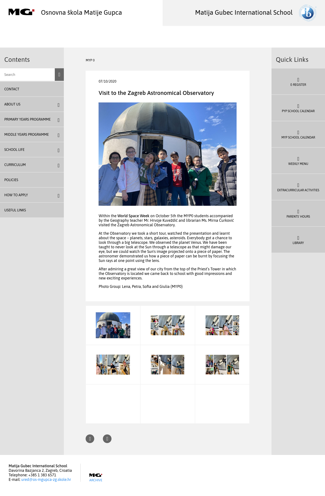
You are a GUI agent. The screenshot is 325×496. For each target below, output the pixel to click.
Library (298, 240)
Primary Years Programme (27, 119)
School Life (14, 150)
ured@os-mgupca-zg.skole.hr (46, 479)
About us (12, 104)
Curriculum (15, 165)
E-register (298, 81)
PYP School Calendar (298, 108)
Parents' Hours (298, 213)
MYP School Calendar (298, 134)
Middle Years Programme (26, 134)
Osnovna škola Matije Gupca (65, 12)
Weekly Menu (298, 161)
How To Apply (16, 195)
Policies (11, 180)
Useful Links (15, 210)
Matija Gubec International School (255, 12)
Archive (95, 478)
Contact (11, 89)
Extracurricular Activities (298, 187)
